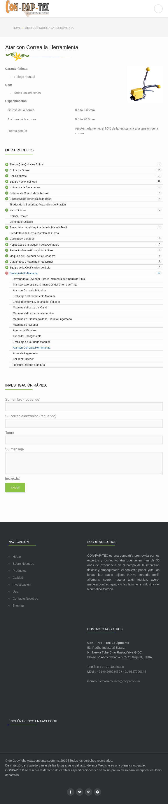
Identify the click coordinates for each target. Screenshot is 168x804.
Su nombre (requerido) (84, 404)
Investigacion (22, 584)
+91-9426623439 (108, 671)
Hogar (17, 556)
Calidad (18, 577)
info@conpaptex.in (127, 681)
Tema (84, 437)
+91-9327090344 (134, 671)
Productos (19, 570)
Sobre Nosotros (23, 563)
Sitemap (18, 605)
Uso (15, 591)
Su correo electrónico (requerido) (84, 421)
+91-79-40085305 (112, 667)
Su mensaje (84, 460)
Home (17, 27)
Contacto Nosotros (25, 598)
